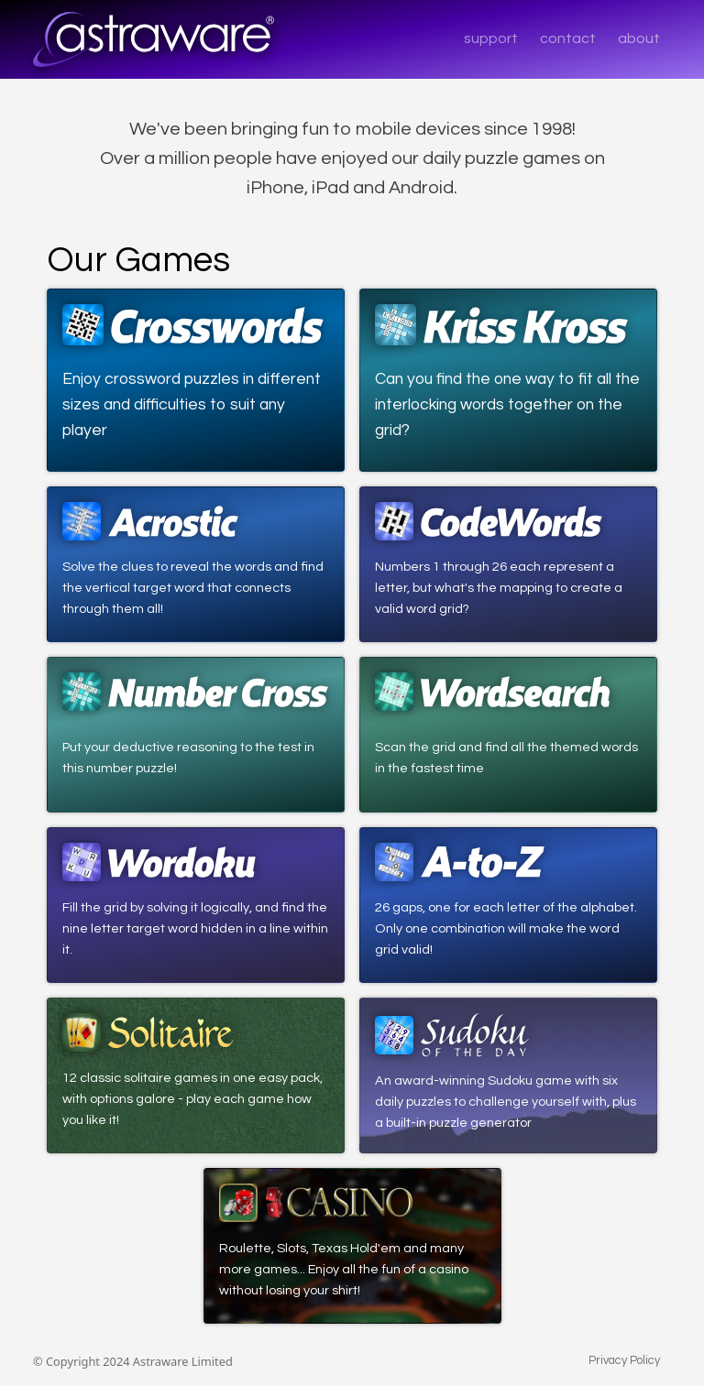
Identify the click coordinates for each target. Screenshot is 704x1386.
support (491, 38)
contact (568, 38)
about (639, 38)
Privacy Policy (624, 1361)
